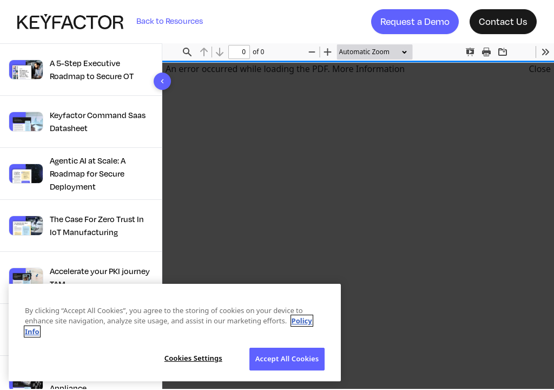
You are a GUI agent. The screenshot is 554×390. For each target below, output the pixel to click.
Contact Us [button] (503, 21)
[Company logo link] (76, 21)
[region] (175, 332)
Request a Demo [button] (415, 21)
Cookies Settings (193, 358)
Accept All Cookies (287, 358)
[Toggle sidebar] (162, 81)
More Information (368, 69)
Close (540, 69)
